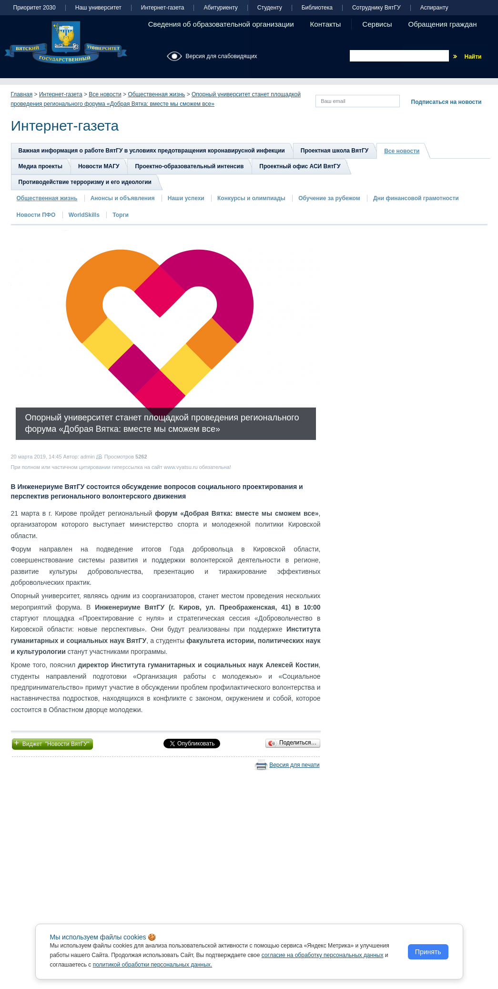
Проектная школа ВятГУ (334, 150)
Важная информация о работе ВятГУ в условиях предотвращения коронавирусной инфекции (152, 150)
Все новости (105, 94)
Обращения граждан (442, 24)
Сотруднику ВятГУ (376, 8)
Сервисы (377, 24)
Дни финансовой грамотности (416, 198)
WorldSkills (84, 215)
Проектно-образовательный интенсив (189, 166)
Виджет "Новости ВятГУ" (52, 743)
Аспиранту (434, 8)
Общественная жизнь (156, 94)
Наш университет (98, 8)
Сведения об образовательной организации (221, 24)
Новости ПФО (36, 215)
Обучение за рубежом (329, 198)
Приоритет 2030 (34, 8)
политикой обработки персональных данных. (153, 964)
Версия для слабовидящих (221, 56)
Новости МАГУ (99, 166)
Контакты (325, 24)
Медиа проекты (40, 166)
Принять (428, 952)
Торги (120, 215)
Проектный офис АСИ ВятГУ (299, 166)
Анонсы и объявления (123, 198)
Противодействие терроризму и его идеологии (85, 182)
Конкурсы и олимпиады (251, 198)
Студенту (269, 8)
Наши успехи (186, 198)
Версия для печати (294, 765)
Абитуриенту (220, 8)
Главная (22, 94)
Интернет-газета (162, 8)
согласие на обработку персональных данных (323, 955)
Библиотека (317, 8)
